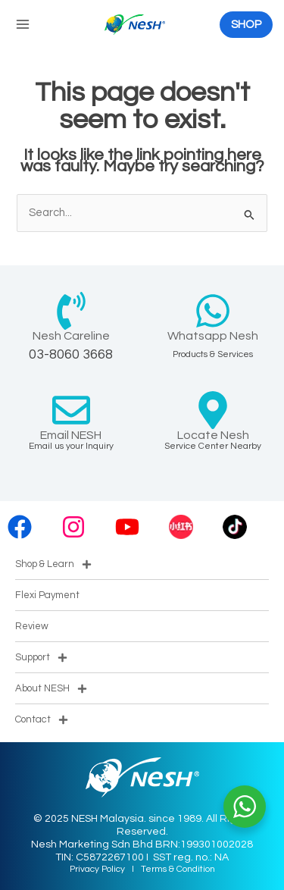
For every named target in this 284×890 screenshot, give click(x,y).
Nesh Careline (71, 336)
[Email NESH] (71, 410)
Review (31, 626)
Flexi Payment (47, 595)
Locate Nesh (213, 435)
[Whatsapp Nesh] (213, 311)
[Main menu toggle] (23, 24)
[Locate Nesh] (213, 410)
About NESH (51, 688)
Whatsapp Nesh (212, 336)
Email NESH (70, 435)
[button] (246, 24)
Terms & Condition (178, 869)
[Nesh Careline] (71, 311)
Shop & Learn (53, 564)
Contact (41, 719)
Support (41, 657)
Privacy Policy (97, 869)
